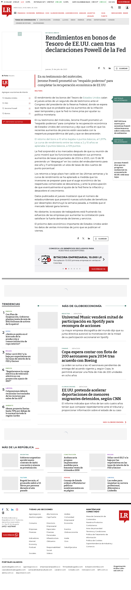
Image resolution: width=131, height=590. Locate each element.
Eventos (67, 529)
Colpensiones (38, 23)
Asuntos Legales (35, 517)
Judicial (67, 477)
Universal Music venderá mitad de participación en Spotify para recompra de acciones (92, 321)
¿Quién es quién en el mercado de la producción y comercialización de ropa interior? (16, 339)
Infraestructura (52, 538)
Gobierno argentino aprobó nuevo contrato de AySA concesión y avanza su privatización (30, 462)
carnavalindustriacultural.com (40, 570)
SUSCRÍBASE (124, 2)
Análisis (67, 514)
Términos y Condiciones (96, 531)
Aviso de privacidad (94, 528)
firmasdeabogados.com (73, 567)
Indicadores (34, 538)
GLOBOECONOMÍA (57, 13)
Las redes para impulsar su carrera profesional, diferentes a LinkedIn (117, 485)
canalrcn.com (60, 570)
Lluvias (65, 20)
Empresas (33, 529)
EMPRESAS (40, 13)
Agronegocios (35, 514)
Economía (68, 523)
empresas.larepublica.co (50, 567)
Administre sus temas (13, 122)
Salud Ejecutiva (70, 547)
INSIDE (125, 13)
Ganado (111, 20)
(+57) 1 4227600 (9, 526)
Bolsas (9, 351)
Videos (49, 553)
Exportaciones (100, 20)
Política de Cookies (94, 540)
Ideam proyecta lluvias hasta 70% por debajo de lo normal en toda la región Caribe (18, 412)
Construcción (45, 20)
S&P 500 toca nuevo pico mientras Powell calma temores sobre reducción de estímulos (122, 127)
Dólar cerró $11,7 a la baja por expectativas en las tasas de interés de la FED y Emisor (18, 358)
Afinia (89, 20)
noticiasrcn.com (88, 570)
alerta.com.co (7, 573)
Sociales (32, 553)
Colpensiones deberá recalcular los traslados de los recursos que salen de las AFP (18, 395)
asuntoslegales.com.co (11, 567)
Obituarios (51, 541)
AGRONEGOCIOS (71, 13)
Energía (81, 20)
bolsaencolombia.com (94, 567)
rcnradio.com (73, 570)
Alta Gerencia (52, 514)
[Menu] (16, 13)
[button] (38, 260)
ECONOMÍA (31, 13)
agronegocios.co (30, 567)
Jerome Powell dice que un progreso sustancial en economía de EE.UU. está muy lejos (121, 170)
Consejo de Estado (23, 23)
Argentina (24, 454)
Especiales (51, 529)
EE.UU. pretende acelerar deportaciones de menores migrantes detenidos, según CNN (91, 394)
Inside (66, 538)
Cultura (23, 477)
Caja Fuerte (51, 517)
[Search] (112, 7)
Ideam (73, 20)
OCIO (47, 13)
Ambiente (9, 405)
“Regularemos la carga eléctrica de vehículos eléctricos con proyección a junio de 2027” (17, 376)
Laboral (9, 388)
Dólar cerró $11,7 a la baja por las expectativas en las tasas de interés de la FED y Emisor (118, 462)
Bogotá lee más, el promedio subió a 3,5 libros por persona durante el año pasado (30, 485)
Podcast (32, 547)
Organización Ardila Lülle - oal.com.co (119, 568)
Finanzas (32, 532)
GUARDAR (121, 68)
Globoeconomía (71, 532)
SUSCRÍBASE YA (98, 269)
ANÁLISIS (82, 13)
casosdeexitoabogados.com (14, 570)
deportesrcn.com (23, 573)
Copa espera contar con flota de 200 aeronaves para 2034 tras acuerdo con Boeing (89, 356)
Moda (8, 331)
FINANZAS (21, 13)
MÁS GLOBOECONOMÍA (113, 422)
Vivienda (56, 20)
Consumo (33, 523)
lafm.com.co (102, 570)
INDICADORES (116, 13)
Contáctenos (91, 525)
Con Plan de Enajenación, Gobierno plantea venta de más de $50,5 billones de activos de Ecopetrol (18, 319)
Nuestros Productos (94, 522)
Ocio (66, 541)
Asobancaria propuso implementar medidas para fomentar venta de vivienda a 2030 (73, 463)
